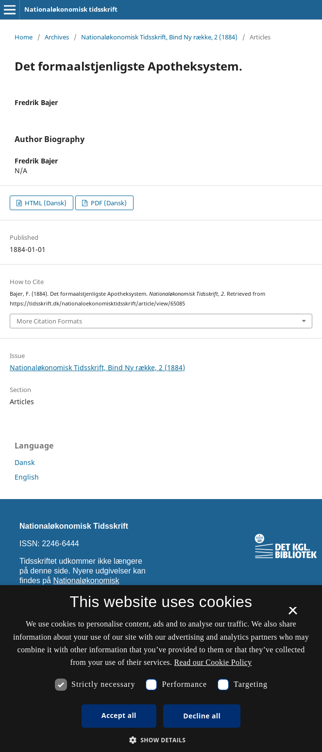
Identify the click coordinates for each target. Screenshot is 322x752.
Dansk (24, 462)
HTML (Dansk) (45, 202)
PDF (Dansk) (108, 202)
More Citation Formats (49, 321)
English (27, 477)
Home (24, 37)
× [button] (292, 614)
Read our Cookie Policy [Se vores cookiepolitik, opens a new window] (213, 662)
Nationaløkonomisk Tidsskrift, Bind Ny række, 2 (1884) (159, 37)
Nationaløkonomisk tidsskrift (71, 9)
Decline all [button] (201, 715)
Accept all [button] (119, 715)
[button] (161, 740)
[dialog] (161, 668)
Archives (57, 37)
